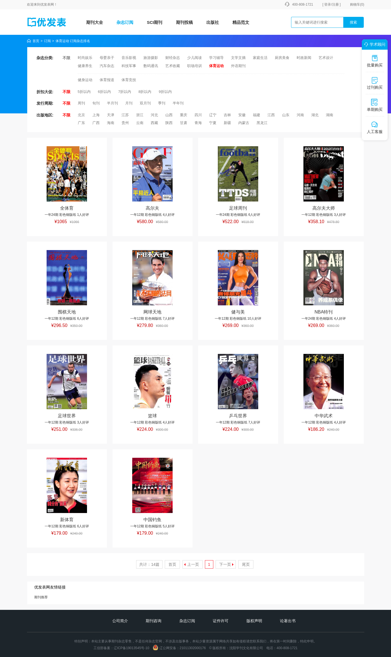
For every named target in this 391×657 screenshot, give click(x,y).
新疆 (227, 123)
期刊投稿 (184, 22)
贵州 (125, 123)
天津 (110, 115)
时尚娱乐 (85, 58)
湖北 (315, 115)
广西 (96, 123)
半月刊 (112, 103)
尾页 (246, 564)
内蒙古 (243, 123)
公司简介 (120, 621)
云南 (139, 123)
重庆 (183, 115)
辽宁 (212, 115)
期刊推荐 (41, 597)
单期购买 (375, 105)
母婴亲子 (107, 58)
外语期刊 (238, 66)
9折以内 (165, 92)
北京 (81, 115)
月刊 (128, 103)
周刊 (81, 103)
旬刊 (96, 103)
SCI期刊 (154, 22)
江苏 (125, 115)
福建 (256, 115)
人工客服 (375, 127)
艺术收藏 (172, 66)
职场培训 (194, 66)
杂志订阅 (124, 22)
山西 (169, 115)
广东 (81, 123)
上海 (96, 115)
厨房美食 (282, 58)
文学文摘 (238, 58)
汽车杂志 (107, 66)
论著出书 (288, 621)
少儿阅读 (194, 58)
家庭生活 (260, 58)
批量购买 (375, 60)
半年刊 (178, 103)
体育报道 (107, 80)
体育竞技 (129, 80)
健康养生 (85, 66)
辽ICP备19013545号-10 (131, 648)
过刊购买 (375, 83)
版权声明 (254, 621)
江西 (271, 115)
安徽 (242, 115)
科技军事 (129, 66)
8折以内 (144, 92)
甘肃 (183, 123)
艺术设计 (326, 58)
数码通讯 (150, 66)
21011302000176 (193, 648)
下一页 (225, 564)
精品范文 (240, 22)
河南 (300, 115)
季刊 (161, 103)
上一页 (193, 564)
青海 (198, 123)
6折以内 (104, 92)
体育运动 (216, 66)
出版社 (212, 22)
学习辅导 (216, 58)
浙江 (139, 115)
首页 (36, 41)
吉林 (227, 115)
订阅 (47, 41)
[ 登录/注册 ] (332, 4)
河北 (154, 115)
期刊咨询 (153, 621)
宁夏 (212, 123)
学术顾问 (373, 44)
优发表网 (47, 4)
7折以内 (124, 92)
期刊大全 (94, 22)
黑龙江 (262, 123)
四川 (198, 115)
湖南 (329, 115)
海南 (110, 123)
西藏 (154, 123)
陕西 (169, 123)
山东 (285, 115)
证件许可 (220, 621)
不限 (66, 58)
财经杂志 (172, 58)
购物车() (357, 4)
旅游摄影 (150, 58)
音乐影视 (129, 58)
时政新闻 (304, 58)
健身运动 (85, 80)
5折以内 (84, 92)
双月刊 (145, 103)
